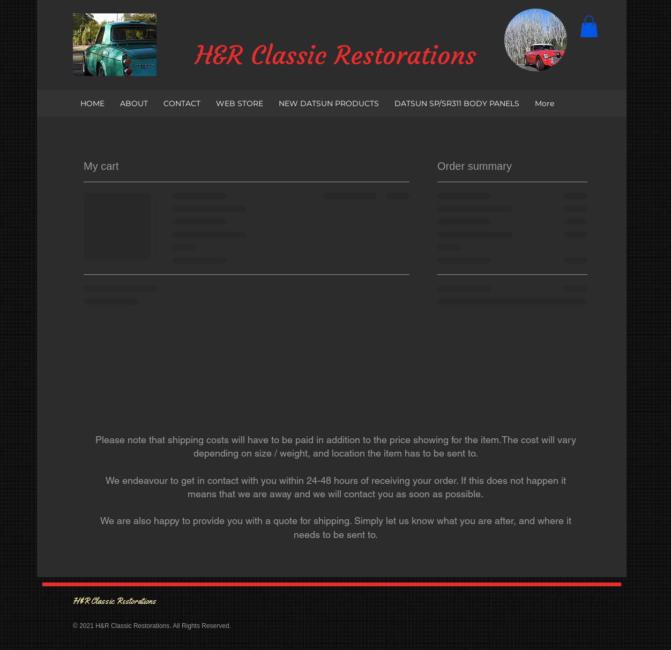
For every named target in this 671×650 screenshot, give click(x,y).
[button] (589, 27)
